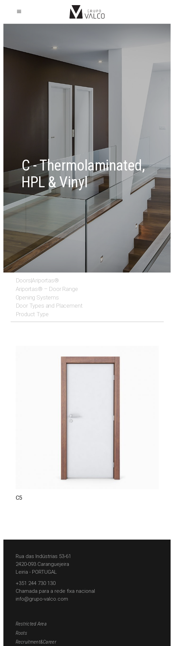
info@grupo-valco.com (42, 599)
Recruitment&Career (36, 642)
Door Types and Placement (49, 305)
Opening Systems (37, 297)
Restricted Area (31, 624)
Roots (22, 633)
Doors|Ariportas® (37, 280)
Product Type (32, 314)
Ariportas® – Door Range (47, 288)
